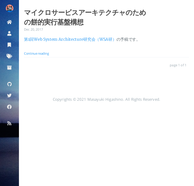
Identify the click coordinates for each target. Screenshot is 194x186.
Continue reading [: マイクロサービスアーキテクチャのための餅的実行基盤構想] (36, 53)
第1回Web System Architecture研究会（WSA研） (70, 39)
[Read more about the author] (9, 8)
